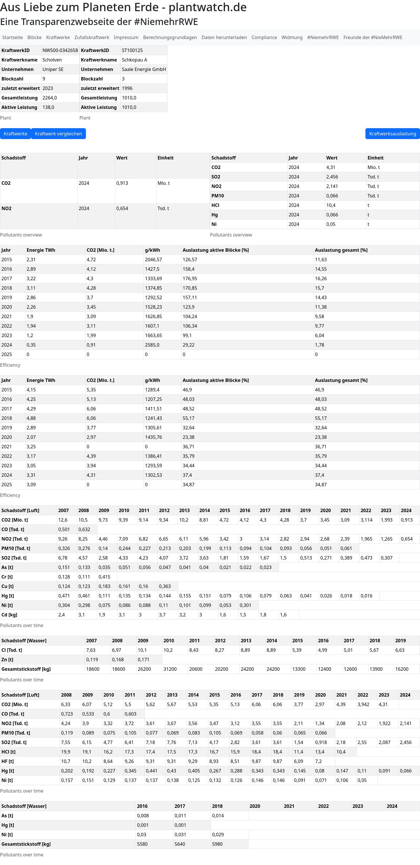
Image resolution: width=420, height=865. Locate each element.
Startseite (12, 37)
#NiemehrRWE (323, 37)
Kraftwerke (58, 37)
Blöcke (35, 37)
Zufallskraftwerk (91, 37)
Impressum (126, 37)
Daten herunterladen (224, 37)
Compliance (264, 37)
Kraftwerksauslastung (392, 133)
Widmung (292, 37)
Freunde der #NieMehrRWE (372, 37)
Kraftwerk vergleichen (58, 133)
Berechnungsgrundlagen (170, 37)
